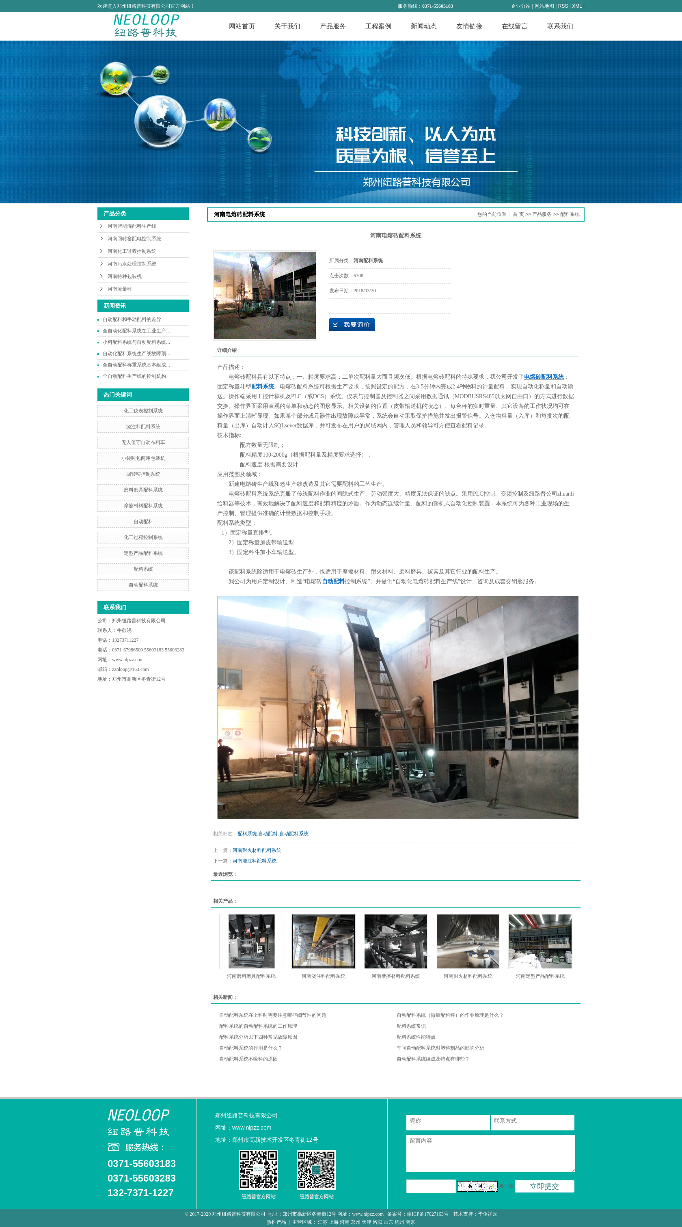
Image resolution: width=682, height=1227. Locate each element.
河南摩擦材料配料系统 (395, 976)
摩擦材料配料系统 (143, 506)
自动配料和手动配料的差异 (132, 319)
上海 (334, 1222)
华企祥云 (487, 1214)
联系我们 (560, 26)
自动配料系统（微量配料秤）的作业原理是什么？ (450, 1015)
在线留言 (515, 26)
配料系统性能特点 (416, 1037)
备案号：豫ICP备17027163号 (418, 1214)
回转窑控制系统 (143, 474)
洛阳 (377, 1222)
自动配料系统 (143, 585)
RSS (563, 6)
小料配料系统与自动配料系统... (136, 342)
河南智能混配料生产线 (132, 226)
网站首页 (242, 26)
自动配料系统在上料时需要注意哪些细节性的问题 (272, 1015)
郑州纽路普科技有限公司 (139, 620)
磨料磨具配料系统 (143, 490)
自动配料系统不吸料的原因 (248, 1059)
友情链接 (469, 26)
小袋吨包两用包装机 (143, 458)
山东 (388, 1222)
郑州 (355, 1222)
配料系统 (143, 569)
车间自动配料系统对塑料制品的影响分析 (440, 1048)
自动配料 (143, 521)
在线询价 (352, 324)
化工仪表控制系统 (143, 411)
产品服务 (333, 26)
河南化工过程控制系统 (132, 251)
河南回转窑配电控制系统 (134, 239)
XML (577, 6)
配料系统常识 (411, 1026)
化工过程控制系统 (143, 537)
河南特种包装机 (125, 276)
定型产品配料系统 (143, 553)
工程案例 (378, 26)
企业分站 (521, 6)
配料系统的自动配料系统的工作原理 (258, 1026)
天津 (366, 1222)
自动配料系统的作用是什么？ (251, 1048)
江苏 (323, 1222)
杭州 (399, 1222)
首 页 (518, 214)
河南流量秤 (120, 289)
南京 (410, 1222)
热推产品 (276, 1222)
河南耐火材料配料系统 (257, 850)
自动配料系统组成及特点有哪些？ (433, 1059)
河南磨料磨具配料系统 (251, 976)
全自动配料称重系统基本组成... (136, 365)
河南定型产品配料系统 (540, 976)
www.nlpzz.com (128, 659)
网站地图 (544, 6)
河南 (345, 1222)
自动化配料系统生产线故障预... (136, 353)
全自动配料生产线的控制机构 (134, 376)
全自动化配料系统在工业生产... (136, 331)
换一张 (506, 1186)
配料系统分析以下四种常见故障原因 (258, 1037)
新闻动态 (424, 26)
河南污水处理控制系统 (132, 264)
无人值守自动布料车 (143, 442)
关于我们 (287, 26)
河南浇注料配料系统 (254, 861)
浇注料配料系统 (143, 426)
